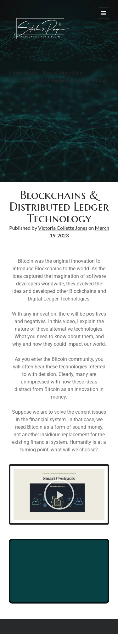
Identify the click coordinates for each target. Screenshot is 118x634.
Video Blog (70, 72)
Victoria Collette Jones (62, 228)
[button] (59, 494)
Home (15, 72)
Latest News (40, 72)
